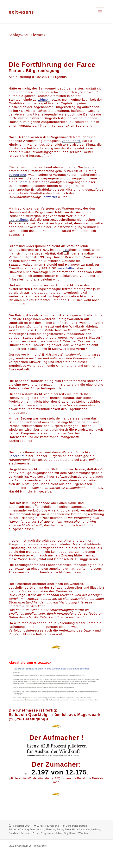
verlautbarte (71, 141)
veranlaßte (66, 268)
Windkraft (83, 833)
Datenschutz (37, 829)
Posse (35, 833)
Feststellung (18, 219)
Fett (66, 249)
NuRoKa (95, 829)
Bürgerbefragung (19, 829)
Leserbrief (17, 456)
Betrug (83, 825)
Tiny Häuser (70, 833)
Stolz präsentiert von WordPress (27, 845)
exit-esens (21, 12)
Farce (67, 829)
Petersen (26, 833)
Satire (23, 182)
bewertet (50, 197)
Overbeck (14, 833)
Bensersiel (72, 825)
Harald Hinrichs (81, 829)
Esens (59, 829)
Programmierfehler (51, 833)
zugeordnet (17, 174)
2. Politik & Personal (48, 825)
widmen (44, 99)
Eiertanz (50, 829)
